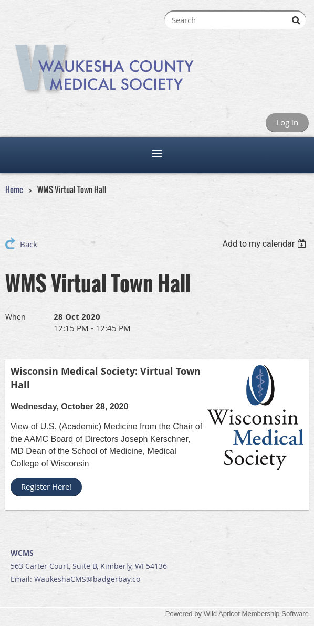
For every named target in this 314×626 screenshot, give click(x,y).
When (15, 317)
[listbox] (265, 243)
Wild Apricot (222, 614)
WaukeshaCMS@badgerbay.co (87, 579)
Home (14, 189)
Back (28, 244)
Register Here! (46, 486)
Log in (287, 122)
